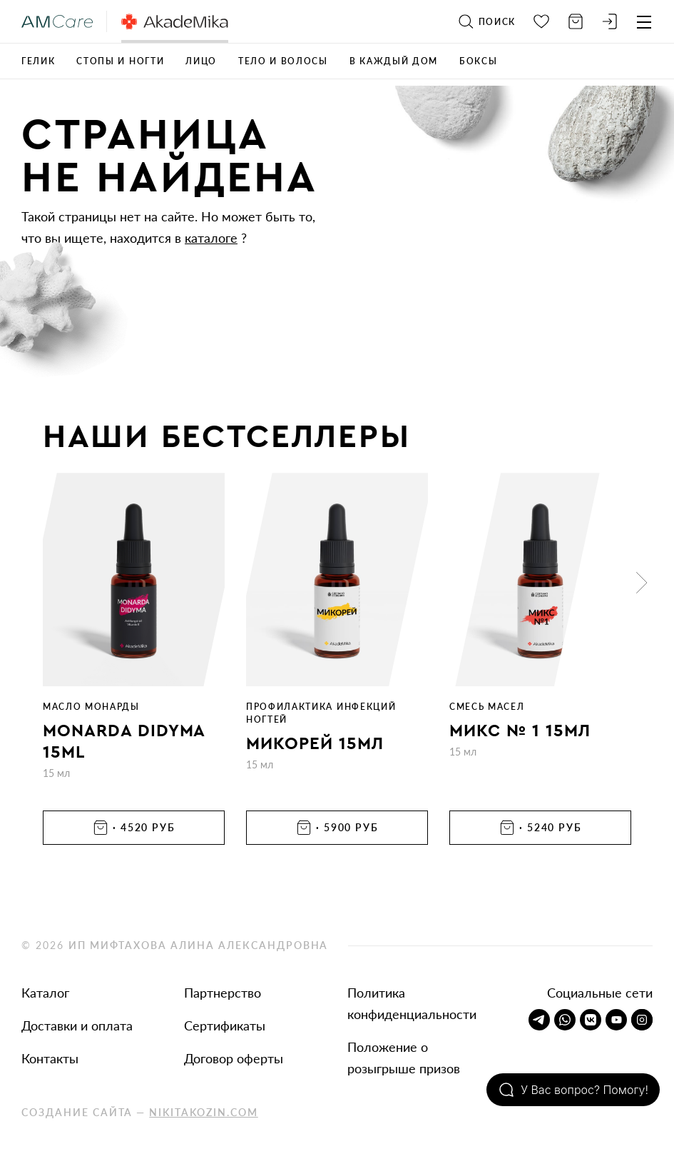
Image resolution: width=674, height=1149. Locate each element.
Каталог (45, 992)
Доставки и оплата (77, 1025)
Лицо (201, 61)
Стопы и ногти (120, 61)
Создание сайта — (139, 1112)
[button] (642, 582)
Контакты (49, 1058)
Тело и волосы (283, 61)
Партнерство (222, 992)
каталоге (211, 238)
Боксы (478, 61)
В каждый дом (393, 61)
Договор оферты (233, 1058)
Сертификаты (224, 1025)
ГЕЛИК (38, 61)
